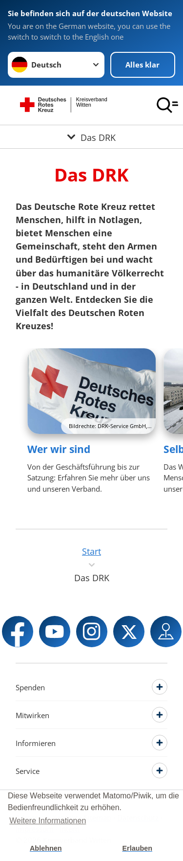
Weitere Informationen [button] (47, 820)
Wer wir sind (58, 449)
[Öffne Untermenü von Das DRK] (91, 136)
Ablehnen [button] (46, 848)
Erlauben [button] (137, 848)
